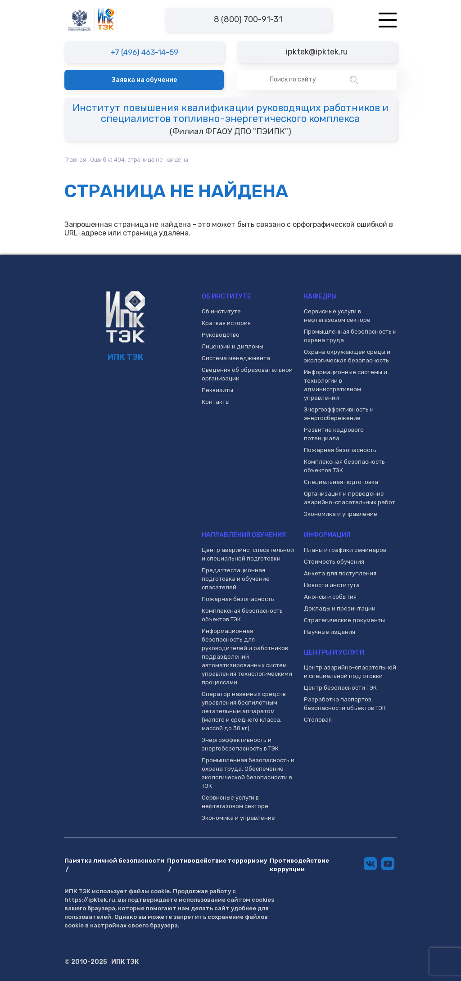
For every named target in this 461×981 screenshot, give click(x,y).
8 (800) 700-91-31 (248, 19)
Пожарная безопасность (340, 450)
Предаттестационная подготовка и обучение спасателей (236, 579)
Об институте (221, 311)
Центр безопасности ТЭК (340, 687)
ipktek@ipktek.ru (317, 52)
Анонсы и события (330, 596)
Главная (75, 159)
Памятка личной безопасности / (114, 865)
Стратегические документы (344, 620)
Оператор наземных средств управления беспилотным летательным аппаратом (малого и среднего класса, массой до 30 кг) (244, 711)
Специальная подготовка (341, 482)
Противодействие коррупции (299, 865)
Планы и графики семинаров (345, 550)
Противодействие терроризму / (217, 865)
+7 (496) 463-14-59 (144, 52)
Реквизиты (217, 390)
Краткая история (226, 323)
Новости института (332, 585)
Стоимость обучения (334, 561)
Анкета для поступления (340, 573)
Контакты (216, 401)
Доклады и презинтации (339, 608)
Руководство (221, 334)
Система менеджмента (236, 358)
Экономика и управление (340, 514)
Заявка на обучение (144, 80)
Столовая (318, 719)
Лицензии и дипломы (232, 346)
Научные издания (329, 631)
